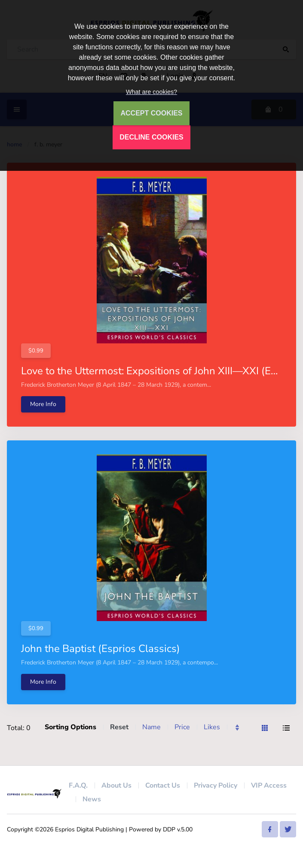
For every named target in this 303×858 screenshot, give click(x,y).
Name (151, 727)
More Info (43, 404)
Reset (119, 727)
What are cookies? (151, 91)
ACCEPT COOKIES (151, 113)
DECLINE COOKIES (151, 137)
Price (182, 727)
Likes (212, 727)
